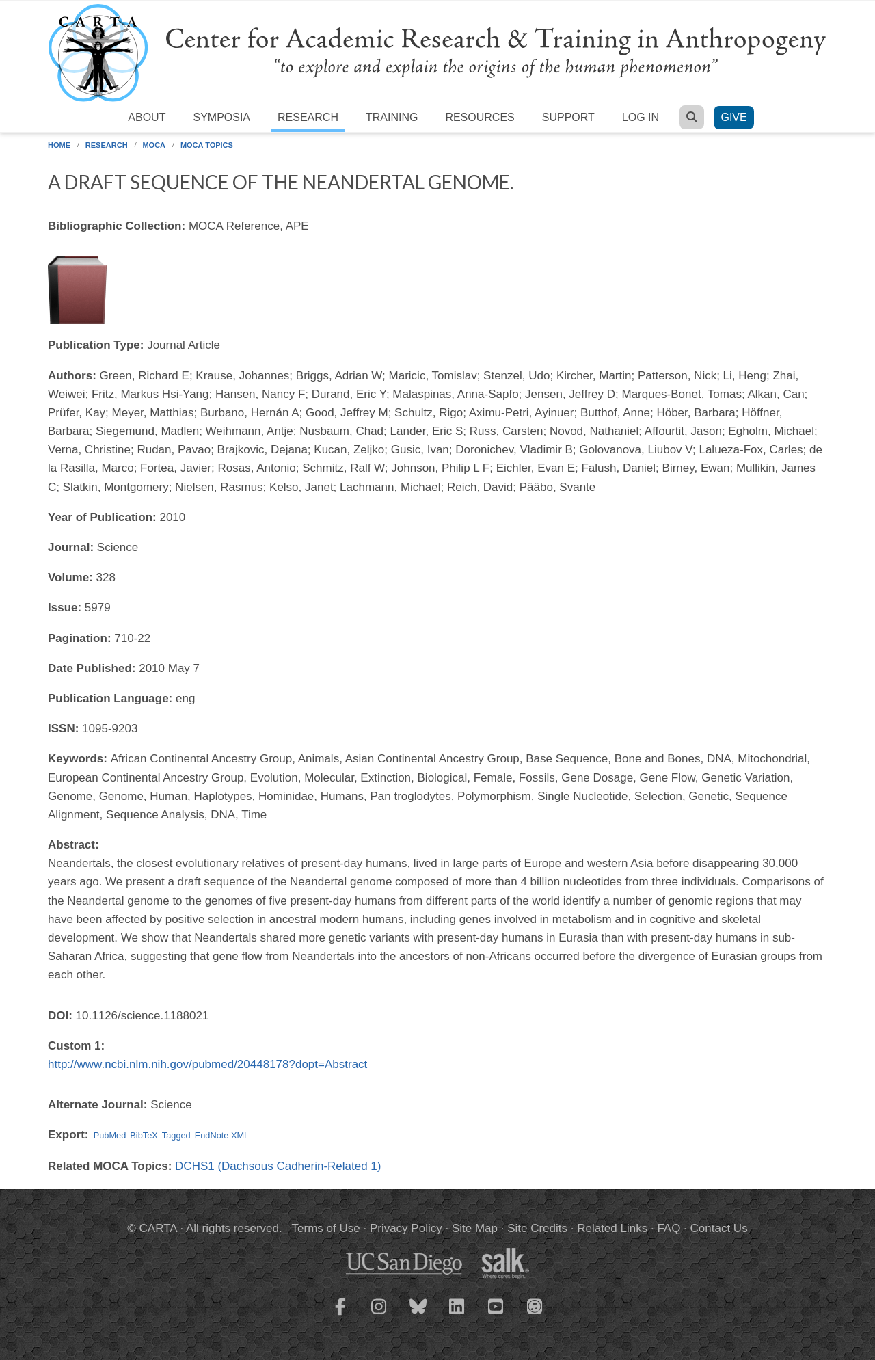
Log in (640, 117)
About (146, 117)
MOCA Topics (206, 145)
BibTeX (143, 1135)
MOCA (153, 145)
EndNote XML (222, 1135)
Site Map (475, 1228)
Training (392, 117)
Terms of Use (326, 1228)
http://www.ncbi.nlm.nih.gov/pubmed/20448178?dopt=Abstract (207, 1064)
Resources (479, 117)
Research (308, 117)
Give (733, 117)
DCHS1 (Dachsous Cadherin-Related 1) (278, 1166)
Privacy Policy (406, 1228)
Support (568, 117)
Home (59, 145)
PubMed (110, 1135)
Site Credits (537, 1228)
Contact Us (719, 1228)
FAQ (668, 1228)
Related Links (612, 1228)
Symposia (221, 117)
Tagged (176, 1135)
